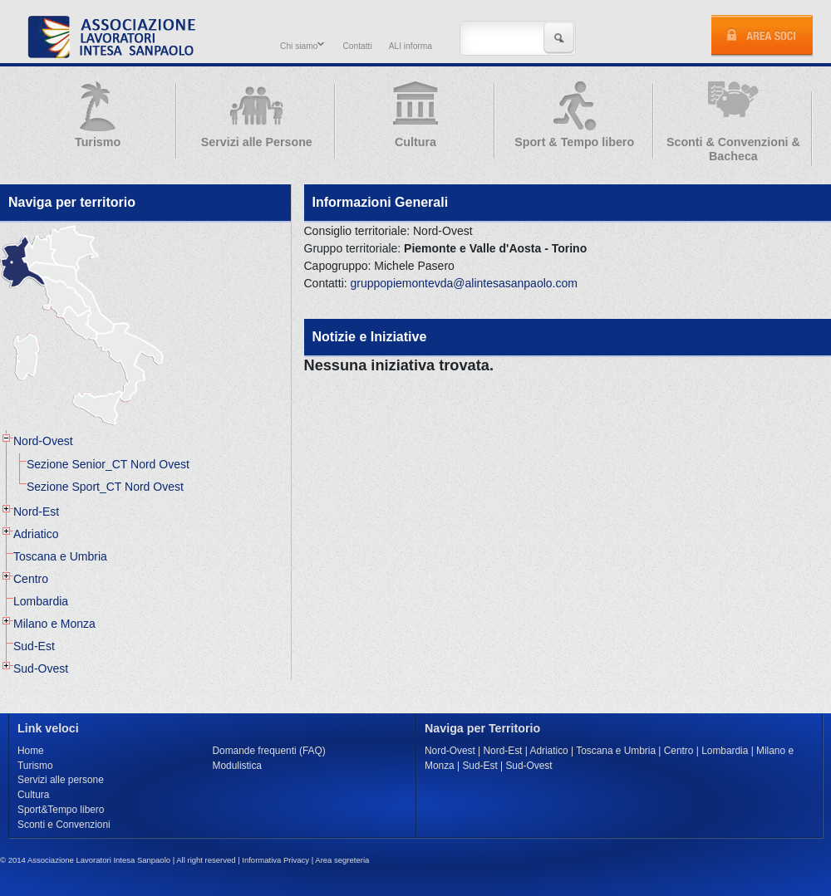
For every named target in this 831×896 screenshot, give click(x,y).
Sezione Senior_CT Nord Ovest (108, 464)
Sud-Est (34, 646)
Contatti (356, 46)
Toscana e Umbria (60, 556)
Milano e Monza (54, 623)
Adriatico (35, 534)
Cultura (33, 795)
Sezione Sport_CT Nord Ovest (105, 486)
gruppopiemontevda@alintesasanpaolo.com (464, 283)
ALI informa (410, 46)
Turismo (35, 765)
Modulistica (237, 765)
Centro (30, 578)
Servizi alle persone (60, 780)
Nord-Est (36, 511)
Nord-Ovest (43, 441)
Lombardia (40, 601)
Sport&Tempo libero (60, 809)
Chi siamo (300, 45)
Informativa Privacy (275, 859)
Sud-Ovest (40, 668)
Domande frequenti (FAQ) (269, 750)
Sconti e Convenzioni (64, 824)
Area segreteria (342, 859)
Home (30, 750)
